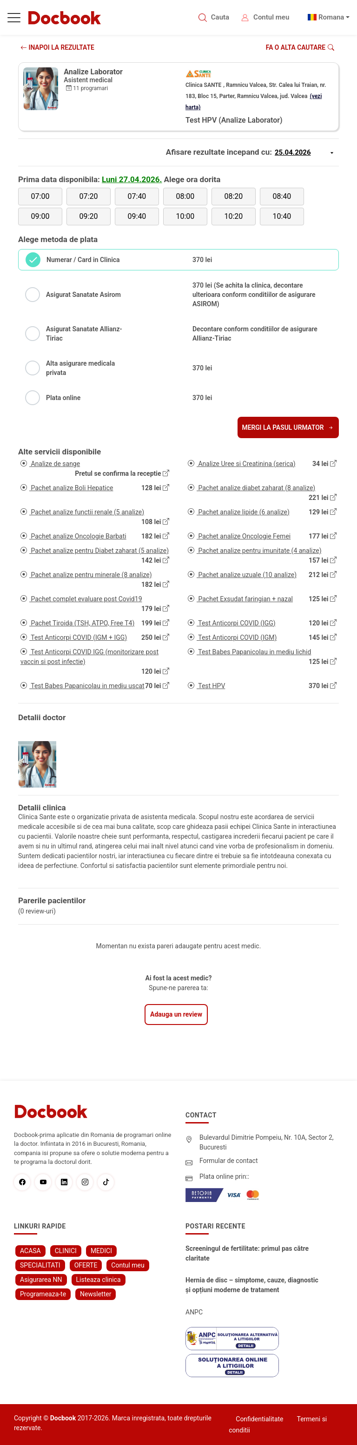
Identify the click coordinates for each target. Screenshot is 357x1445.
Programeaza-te (43, 1294)
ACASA (30, 1251)
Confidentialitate (259, 1419)
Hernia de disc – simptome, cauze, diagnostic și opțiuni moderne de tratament (251, 1285)
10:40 (281, 216)
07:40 (137, 196)
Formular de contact (228, 1160)
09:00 (40, 216)
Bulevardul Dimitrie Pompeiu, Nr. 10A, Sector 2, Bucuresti (266, 1142)
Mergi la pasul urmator (287, 427)
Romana (331, 17)
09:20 (88, 216)
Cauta (220, 17)
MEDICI (101, 1251)
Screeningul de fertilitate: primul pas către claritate (247, 1253)
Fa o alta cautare (299, 47)
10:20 (233, 216)
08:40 (281, 196)
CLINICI (66, 1251)
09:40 (137, 216)
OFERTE (86, 1265)
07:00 (40, 196)
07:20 (88, 196)
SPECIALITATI (40, 1265)
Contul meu (271, 17)
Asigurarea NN (41, 1279)
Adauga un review (176, 1014)
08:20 (233, 196)
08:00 (185, 196)
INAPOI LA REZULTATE (57, 47)
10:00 (185, 216)
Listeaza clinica (98, 1279)
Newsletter (95, 1294)
